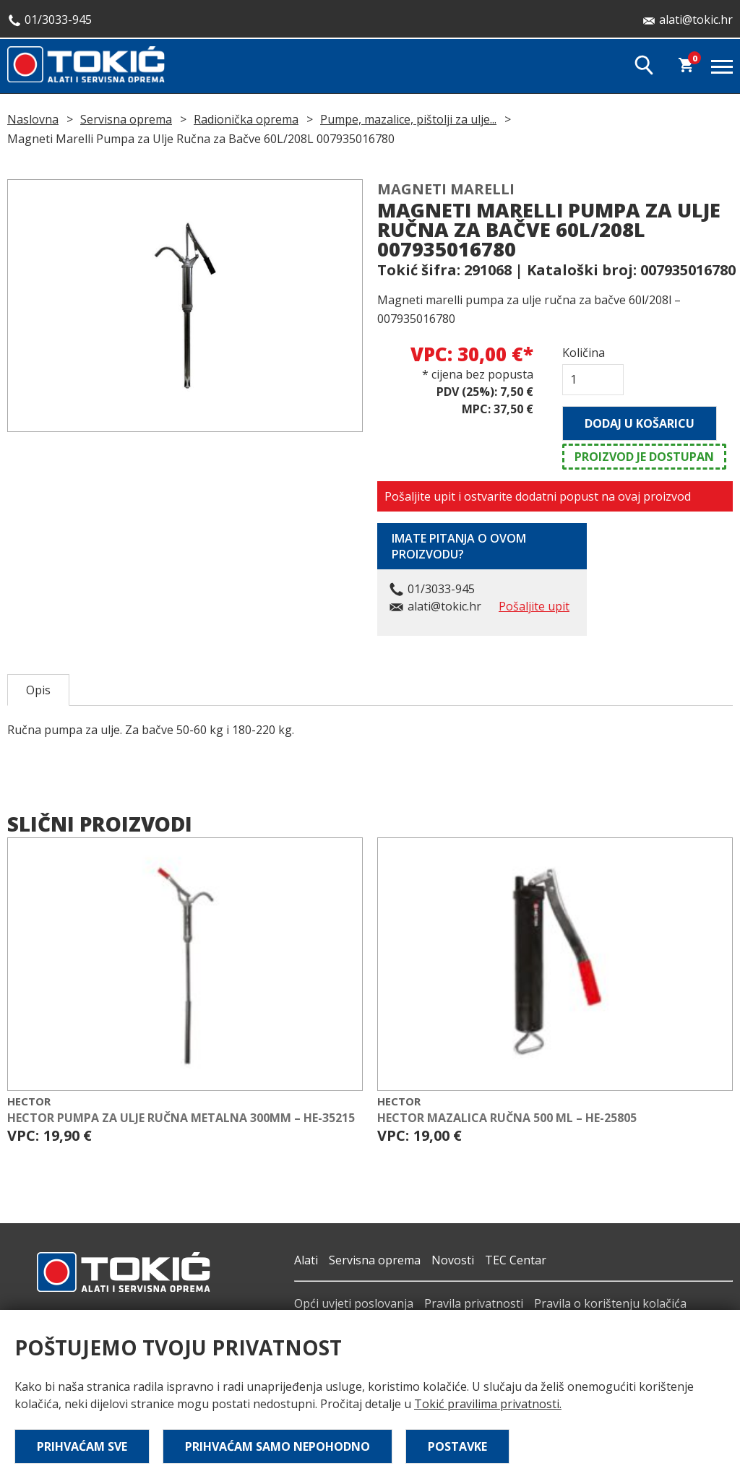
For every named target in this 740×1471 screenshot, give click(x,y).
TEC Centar (515, 1260)
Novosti (452, 1260)
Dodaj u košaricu (639, 423)
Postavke (457, 1446)
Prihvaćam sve (82, 1446)
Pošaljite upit (534, 606)
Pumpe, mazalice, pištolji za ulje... (408, 119)
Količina (583, 353)
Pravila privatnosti (473, 1303)
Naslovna (33, 119)
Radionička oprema (246, 119)
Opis (38, 690)
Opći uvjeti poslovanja (353, 1303)
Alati (306, 1260)
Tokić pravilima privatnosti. (488, 1404)
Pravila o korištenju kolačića (610, 1303)
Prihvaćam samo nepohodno (277, 1446)
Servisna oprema (126, 119)
